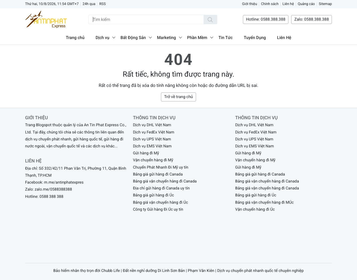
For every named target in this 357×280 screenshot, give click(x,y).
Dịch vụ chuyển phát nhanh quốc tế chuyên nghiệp (260, 271)
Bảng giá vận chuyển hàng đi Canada (165, 181)
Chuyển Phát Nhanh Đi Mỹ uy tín (160, 167)
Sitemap (325, 4)
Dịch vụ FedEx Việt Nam (153, 132)
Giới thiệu (249, 4)
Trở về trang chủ (178, 96)
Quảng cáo (306, 4)
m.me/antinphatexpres (64, 182)
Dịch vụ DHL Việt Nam (152, 125)
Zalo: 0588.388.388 (311, 19)
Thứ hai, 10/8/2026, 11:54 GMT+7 (52, 4)
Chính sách (270, 4)
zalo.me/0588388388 (53, 189)
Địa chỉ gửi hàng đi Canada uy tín (161, 188)
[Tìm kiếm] (210, 19)
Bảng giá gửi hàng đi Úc (153, 195)
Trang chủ (75, 37)
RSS (102, 4)
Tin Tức (225, 37)
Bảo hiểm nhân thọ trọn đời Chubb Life (86, 271)
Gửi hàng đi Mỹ (146, 153)
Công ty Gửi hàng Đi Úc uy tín (158, 209)
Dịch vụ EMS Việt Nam (152, 146)
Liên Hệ (284, 37)
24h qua (89, 4)
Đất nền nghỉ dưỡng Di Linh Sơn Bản (154, 271)
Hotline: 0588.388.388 (265, 19)
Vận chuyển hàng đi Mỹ (153, 160)
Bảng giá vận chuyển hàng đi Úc (160, 202)
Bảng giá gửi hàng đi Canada (158, 174)
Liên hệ (288, 4)
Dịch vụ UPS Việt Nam (152, 139)
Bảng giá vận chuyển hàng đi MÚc (264, 202)
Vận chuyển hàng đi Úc (255, 209)
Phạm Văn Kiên (201, 271)
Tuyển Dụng (255, 37)
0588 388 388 (51, 196)
